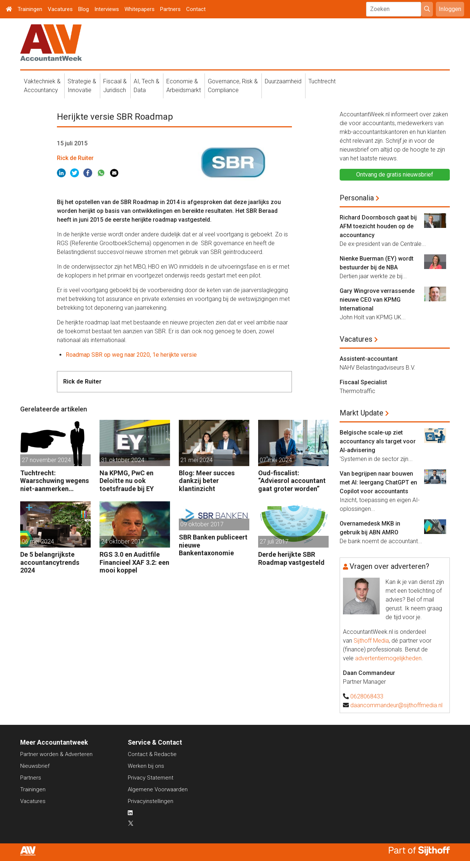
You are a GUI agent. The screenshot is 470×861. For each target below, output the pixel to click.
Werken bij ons (146, 766)
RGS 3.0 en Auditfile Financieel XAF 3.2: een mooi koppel (134, 562)
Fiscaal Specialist (363, 382)
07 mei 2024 (276, 460)
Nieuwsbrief (35, 766)
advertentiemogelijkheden (388, 658)
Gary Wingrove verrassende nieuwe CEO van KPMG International (377, 299)
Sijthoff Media (371, 640)
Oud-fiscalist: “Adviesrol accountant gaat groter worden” (292, 481)
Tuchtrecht (322, 81)
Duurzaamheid (283, 81)
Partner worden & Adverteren (56, 754)
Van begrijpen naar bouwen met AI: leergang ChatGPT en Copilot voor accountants (378, 482)
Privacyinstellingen (150, 801)
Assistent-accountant (369, 358)
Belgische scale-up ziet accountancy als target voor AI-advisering (378, 441)
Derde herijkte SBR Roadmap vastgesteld (291, 558)
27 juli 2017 (274, 541)
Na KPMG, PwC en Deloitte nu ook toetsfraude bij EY (127, 481)
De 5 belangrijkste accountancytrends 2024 (49, 562)
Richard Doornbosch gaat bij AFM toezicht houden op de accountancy (378, 226)
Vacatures (60, 9)
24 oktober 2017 (122, 541)
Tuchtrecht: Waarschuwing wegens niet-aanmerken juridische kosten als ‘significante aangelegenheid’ (54, 481)
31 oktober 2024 (122, 460)
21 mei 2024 (196, 460)
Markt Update (361, 412)
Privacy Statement (150, 777)
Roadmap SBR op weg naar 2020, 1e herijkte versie (131, 354)
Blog (83, 9)
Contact (196, 9)
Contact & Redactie (152, 754)
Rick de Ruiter (75, 158)
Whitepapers (139, 9)
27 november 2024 (46, 460)
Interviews (106, 9)
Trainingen (30, 9)
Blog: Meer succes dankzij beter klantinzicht (207, 481)
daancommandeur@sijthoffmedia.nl (396, 705)
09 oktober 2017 (202, 524)
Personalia (357, 197)
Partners (170, 9)
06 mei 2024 (38, 541)
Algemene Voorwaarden (158, 789)
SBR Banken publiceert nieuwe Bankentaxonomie (213, 545)
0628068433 (366, 696)
